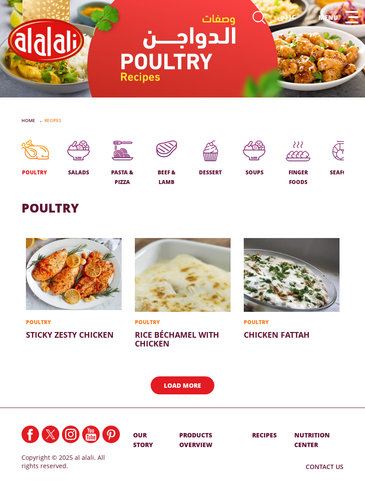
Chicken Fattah (292, 288)
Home (29, 120)
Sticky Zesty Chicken (74, 288)
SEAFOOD (342, 158)
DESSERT (210, 158)
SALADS (78, 158)
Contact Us (324, 466)
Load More (182, 385)
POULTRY (35, 158)
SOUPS (254, 158)
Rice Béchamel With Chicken (183, 293)
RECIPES (264, 435)
